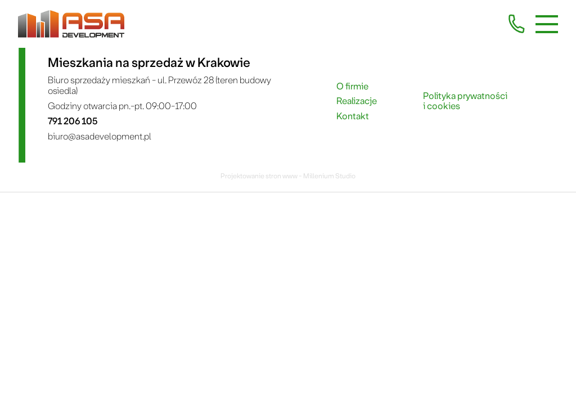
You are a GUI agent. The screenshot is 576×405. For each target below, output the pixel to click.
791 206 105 (72, 121)
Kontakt (352, 116)
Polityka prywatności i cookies (465, 101)
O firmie (352, 87)
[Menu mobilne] (547, 24)
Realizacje (356, 101)
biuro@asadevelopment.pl (99, 136)
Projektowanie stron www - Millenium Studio (288, 176)
